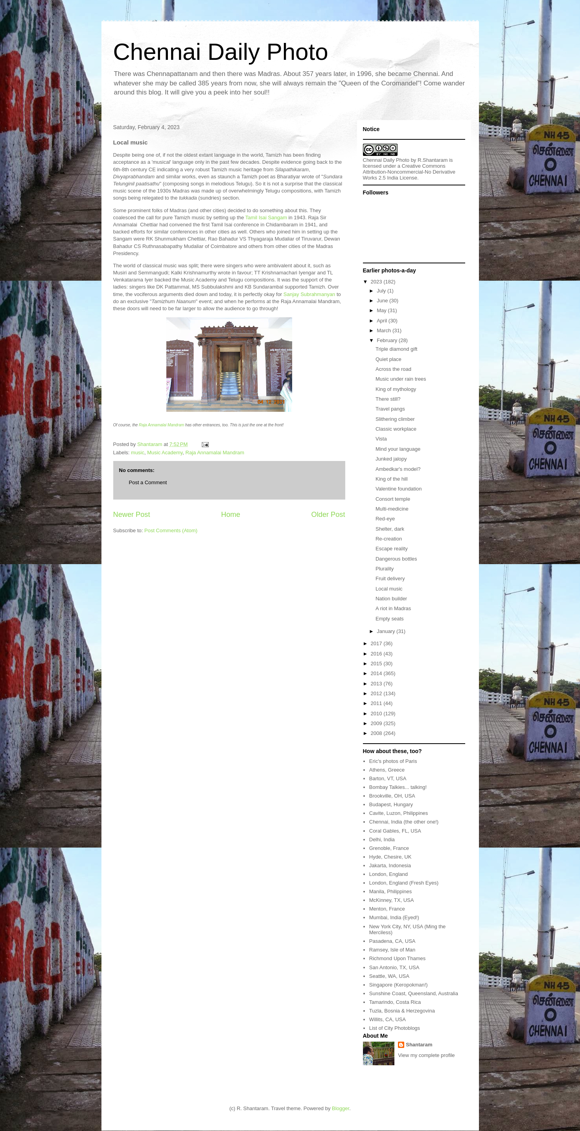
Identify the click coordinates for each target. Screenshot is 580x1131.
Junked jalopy (391, 459)
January (386, 631)
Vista (381, 439)
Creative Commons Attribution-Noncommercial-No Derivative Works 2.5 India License (409, 172)
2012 (377, 693)
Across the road (393, 369)
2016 (377, 654)
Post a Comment (148, 482)
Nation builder (391, 599)
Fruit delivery (390, 578)
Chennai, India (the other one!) (403, 822)
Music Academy (164, 452)
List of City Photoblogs (394, 1028)
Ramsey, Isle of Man (392, 950)
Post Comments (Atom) (170, 530)
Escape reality (392, 549)
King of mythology (396, 389)
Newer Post (131, 514)
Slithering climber (395, 419)
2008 (377, 733)
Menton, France (387, 909)
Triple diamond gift (396, 349)
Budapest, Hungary (391, 804)
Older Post (328, 514)
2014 (377, 673)
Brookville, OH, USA (392, 796)
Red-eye (385, 519)
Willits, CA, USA (387, 1019)
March (384, 330)
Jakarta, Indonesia (390, 865)
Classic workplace (396, 429)
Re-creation (389, 539)
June (383, 301)
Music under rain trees (401, 379)
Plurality (385, 569)
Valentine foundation (399, 489)
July (382, 291)
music (137, 452)
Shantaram (419, 1045)
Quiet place (388, 359)
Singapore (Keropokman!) (398, 985)
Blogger (340, 1108)
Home (230, 514)
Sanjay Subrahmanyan (309, 294)
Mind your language (398, 449)
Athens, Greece (387, 770)
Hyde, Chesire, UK (390, 857)
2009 (377, 723)
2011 (377, 703)
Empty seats (390, 619)
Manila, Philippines (390, 891)
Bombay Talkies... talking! (398, 787)
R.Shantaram (433, 160)
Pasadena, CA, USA (392, 941)
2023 (377, 282)
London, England (388, 874)
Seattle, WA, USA (389, 976)
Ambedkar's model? (398, 469)
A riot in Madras (393, 608)
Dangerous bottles (396, 559)
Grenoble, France (389, 848)
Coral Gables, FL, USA (395, 831)
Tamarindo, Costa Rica (395, 1002)
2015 (377, 663)
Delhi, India (382, 839)
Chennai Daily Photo (220, 52)
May (382, 310)
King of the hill (392, 479)
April (383, 321)
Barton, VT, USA (388, 778)
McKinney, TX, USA (391, 900)
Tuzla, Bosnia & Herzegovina (402, 1011)
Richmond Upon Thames (397, 958)
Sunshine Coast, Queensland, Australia (413, 993)
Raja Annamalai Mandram (161, 425)
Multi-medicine (392, 509)
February (388, 340)
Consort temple (393, 499)
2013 (377, 684)
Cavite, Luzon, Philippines (398, 813)
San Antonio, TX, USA (394, 967)
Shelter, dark (390, 529)
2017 (377, 643)
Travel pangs (390, 409)
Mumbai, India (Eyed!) (394, 917)
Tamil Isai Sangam (266, 217)
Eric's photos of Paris (393, 761)
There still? (388, 399)
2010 (377, 713)
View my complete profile (426, 1055)
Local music (389, 589)
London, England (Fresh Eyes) (403, 883)
